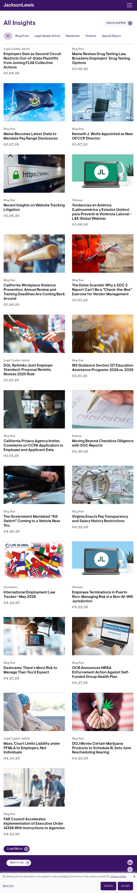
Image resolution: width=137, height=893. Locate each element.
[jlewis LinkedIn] (130, 862)
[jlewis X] (130, 869)
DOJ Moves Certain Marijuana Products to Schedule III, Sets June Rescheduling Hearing (101, 748)
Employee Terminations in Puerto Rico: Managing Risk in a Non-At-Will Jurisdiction (102, 597)
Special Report (111, 36)
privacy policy (118, 876)
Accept (125, 886)
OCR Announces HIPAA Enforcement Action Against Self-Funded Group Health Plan (101, 672)
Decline (108, 886)
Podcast (91, 36)
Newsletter (73, 36)
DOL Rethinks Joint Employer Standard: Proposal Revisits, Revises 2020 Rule (28, 370)
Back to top (17, 862)
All (8, 36)
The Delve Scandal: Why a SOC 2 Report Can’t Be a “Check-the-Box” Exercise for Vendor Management (102, 290)
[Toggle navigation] (129, 5)
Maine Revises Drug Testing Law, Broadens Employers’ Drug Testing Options (101, 58)
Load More (14, 849)
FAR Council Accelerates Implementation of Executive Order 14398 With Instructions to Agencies (34, 824)
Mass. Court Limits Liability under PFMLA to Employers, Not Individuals (32, 748)
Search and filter (116, 23)
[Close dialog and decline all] (134, 875)
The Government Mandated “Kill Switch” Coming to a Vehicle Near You (32, 521)
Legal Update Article (47, 36)
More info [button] (8, 886)
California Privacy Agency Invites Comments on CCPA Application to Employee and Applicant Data (33, 445)
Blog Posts (22, 36)
